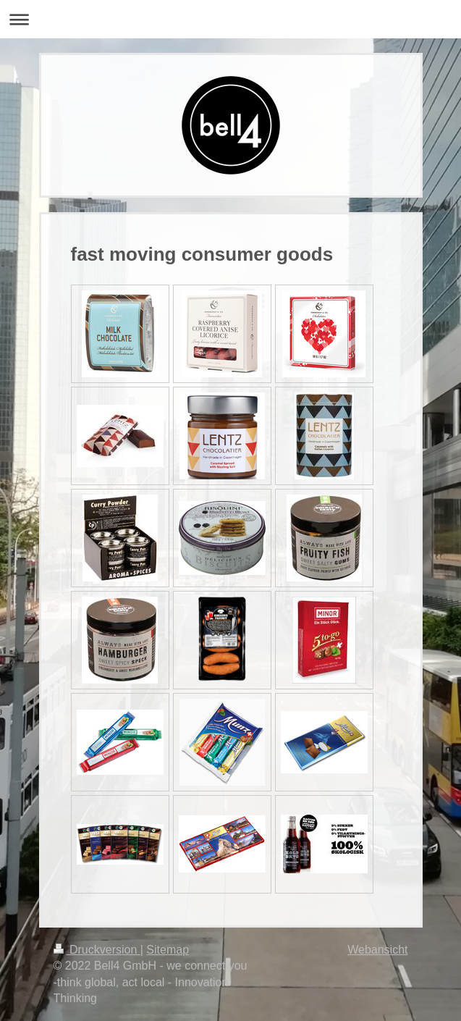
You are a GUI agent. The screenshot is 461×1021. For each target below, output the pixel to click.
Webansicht (377, 950)
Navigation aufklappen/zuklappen (230, 19)
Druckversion (97, 950)
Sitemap (167, 950)
